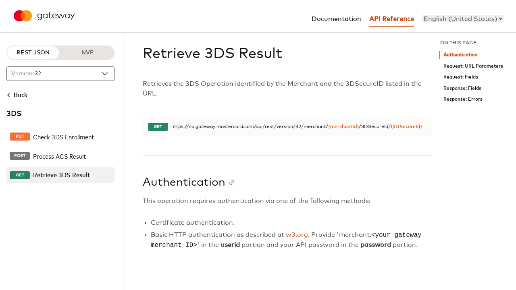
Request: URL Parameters (473, 66)
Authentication (460, 55)
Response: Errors (463, 99)
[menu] (463, 18)
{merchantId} (343, 126)
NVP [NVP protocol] (87, 53)
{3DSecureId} (406, 126)
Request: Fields (460, 77)
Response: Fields (462, 88)
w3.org (297, 235)
